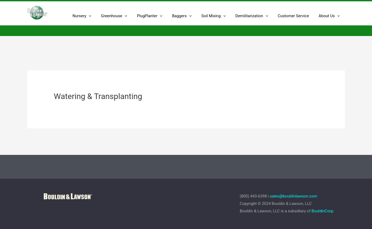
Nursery (95, 16)
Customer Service (296, 16)
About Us (330, 16)
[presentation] (101, 16)
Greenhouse (125, 16)
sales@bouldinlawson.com (294, 196)
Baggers (190, 16)
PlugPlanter (159, 16)
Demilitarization (256, 16)
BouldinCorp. (322, 211)
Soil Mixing (220, 16)
